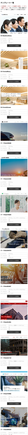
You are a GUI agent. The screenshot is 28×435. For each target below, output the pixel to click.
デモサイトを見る (14, 45)
